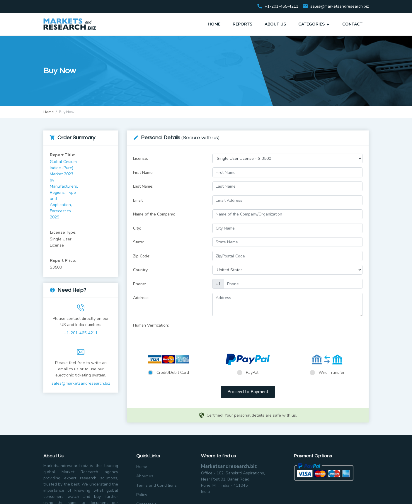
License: (140, 158)
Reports (242, 24)
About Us (275, 24)
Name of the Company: (154, 214)
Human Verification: (151, 325)
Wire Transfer (332, 372)
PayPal (252, 372)
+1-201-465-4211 (81, 333)
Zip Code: (141, 256)
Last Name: (143, 186)
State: (138, 242)
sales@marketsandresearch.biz (339, 7)
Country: (141, 270)
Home (214, 24)
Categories (314, 24)
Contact (352, 24)
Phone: (139, 284)
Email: (138, 200)
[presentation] (257, 331)
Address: (141, 298)
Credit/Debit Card (172, 372)
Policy (141, 495)
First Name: (143, 172)
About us (144, 476)
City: (137, 228)
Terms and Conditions (156, 485)
